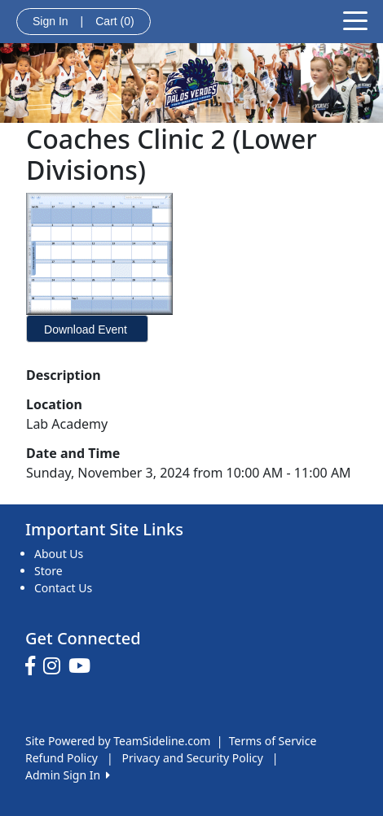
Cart (114, 21)
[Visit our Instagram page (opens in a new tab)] (55, 666)
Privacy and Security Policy (192, 758)
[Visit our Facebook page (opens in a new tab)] (34, 666)
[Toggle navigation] (355, 19)
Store (48, 570)
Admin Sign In (67, 775)
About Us (58, 553)
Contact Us (63, 588)
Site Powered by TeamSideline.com (117, 740)
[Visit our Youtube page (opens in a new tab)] (83, 666)
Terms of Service (273, 740)
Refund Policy (61, 758)
